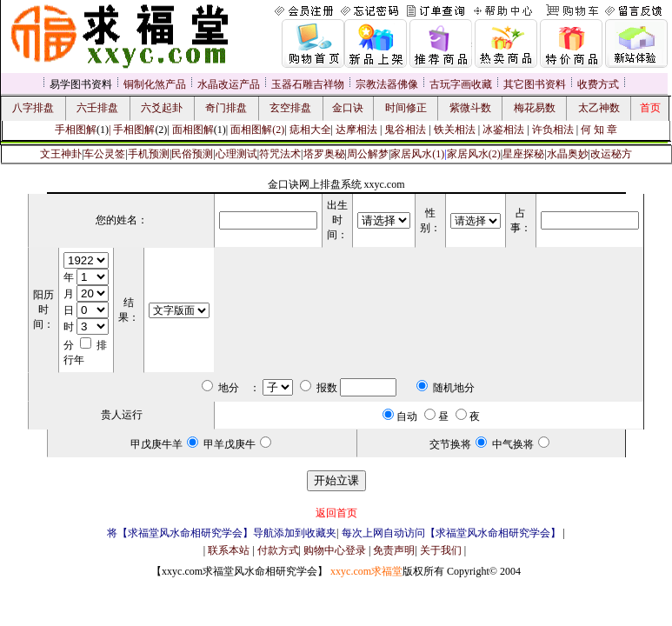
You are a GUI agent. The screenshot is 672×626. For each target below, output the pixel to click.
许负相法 (553, 129)
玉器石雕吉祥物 (307, 84)
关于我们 (441, 550)
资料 (555, 84)
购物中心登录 (334, 550)
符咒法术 (280, 154)
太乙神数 (599, 108)
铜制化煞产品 (154, 84)
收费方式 (598, 84)
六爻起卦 (162, 108)
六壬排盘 (97, 108)
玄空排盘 (290, 108)
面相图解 (193, 129)
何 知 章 (599, 129)
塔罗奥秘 (324, 154)
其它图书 (524, 84)
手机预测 (149, 154)
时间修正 (406, 108)
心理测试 (236, 154)
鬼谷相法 (405, 129)
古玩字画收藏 (460, 84)
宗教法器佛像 (387, 84)
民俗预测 (192, 154)
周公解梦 (368, 154)
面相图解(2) (257, 129)
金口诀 (347, 108)
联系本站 (229, 550)
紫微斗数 (470, 108)
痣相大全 (310, 129)
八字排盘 (33, 108)
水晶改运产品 (228, 84)
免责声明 (394, 550)
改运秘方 (611, 154)
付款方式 (278, 550)
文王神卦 (61, 154)
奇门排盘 (226, 108)
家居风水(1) (417, 154)
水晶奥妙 (568, 154)
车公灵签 (104, 154)
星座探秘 (523, 154)
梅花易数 (535, 108)
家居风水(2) (474, 154)
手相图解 (75, 129)
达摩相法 (358, 129)
